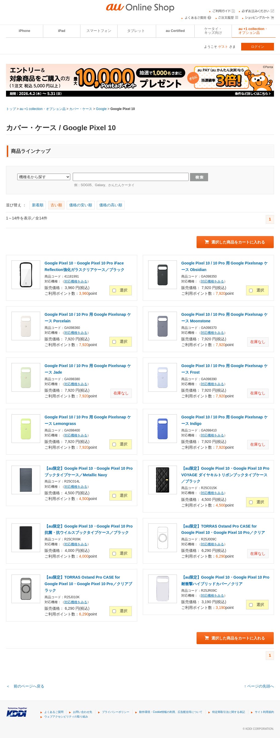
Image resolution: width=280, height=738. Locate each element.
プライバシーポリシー (115, 711)
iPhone (24, 31)
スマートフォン (98, 31)
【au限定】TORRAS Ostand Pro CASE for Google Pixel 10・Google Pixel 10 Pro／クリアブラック (88, 584)
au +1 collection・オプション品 (253, 31)
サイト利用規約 (264, 711)
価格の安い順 (80, 205)
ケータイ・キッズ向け (213, 31)
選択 (123, 290)
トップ (11, 109)
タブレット (136, 31)
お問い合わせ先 (82, 711)
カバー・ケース (80, 109)
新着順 (37, 205)
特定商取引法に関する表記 (228, 711)
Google (101, 109)
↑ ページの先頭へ (259, 686)
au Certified (175, 31)
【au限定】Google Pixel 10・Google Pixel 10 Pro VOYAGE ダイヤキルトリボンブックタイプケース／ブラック (225, 475)
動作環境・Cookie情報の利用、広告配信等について (170, 711)
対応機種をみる (75, 281)
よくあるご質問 (53, 711)
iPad (61, 31)
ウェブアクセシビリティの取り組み (66, 716)
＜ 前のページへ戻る (25, 686)
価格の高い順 (110, 205)
